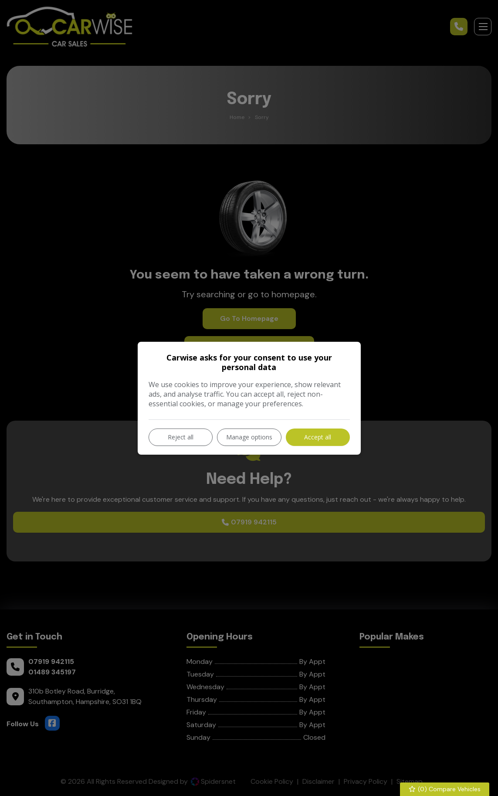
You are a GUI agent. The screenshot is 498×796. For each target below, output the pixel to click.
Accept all (317, 437)
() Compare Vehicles (445, 789)
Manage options (249, 437)
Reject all (180, 437)
